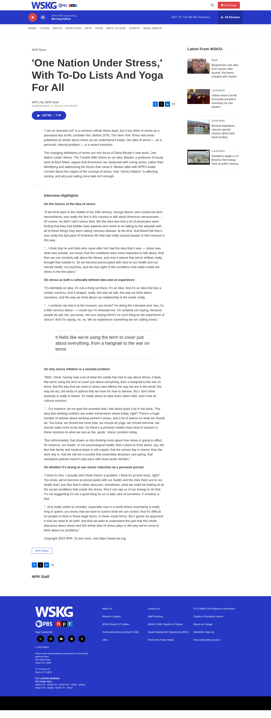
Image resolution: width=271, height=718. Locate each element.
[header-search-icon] (213, 9)
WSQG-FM (64, 692)
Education (73, 36)
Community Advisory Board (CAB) (120, 640)
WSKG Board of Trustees (115, 632)
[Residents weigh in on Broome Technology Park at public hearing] (198, 165)
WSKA (70, 695)
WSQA (82, 692)
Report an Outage (203, 632)
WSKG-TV (60, 695)
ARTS (88, 36)
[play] (32, 25)
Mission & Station (111, 624)
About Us (107, 616)
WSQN (50, 695)
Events (134, 36)
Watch (57, 36)
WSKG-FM (40, 692)
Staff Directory (155, 624)
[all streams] (230, 25)
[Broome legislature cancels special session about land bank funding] (198, 134)
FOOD (99, 36)
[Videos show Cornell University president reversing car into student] (198, 104)
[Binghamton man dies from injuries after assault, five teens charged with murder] (198, 74)
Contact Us (154, 616)
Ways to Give (116, 36)
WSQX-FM (52, 692)
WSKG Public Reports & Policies (165, 632)
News (32, 36)
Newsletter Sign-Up (203, 640)
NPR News (39, 57)
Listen (44, 36)
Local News (218, 98)
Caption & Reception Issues (208, 624)
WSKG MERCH (152, 36)
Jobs (105, 647)
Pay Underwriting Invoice (206, 647)
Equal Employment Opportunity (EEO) (168, 640)
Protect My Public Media (161, 647)
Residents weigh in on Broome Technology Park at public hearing (225, 167)
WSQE (74, 692)
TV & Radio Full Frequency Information (214, 616)
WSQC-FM (40, 695)
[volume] (43, 25)
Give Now (232, 9)
